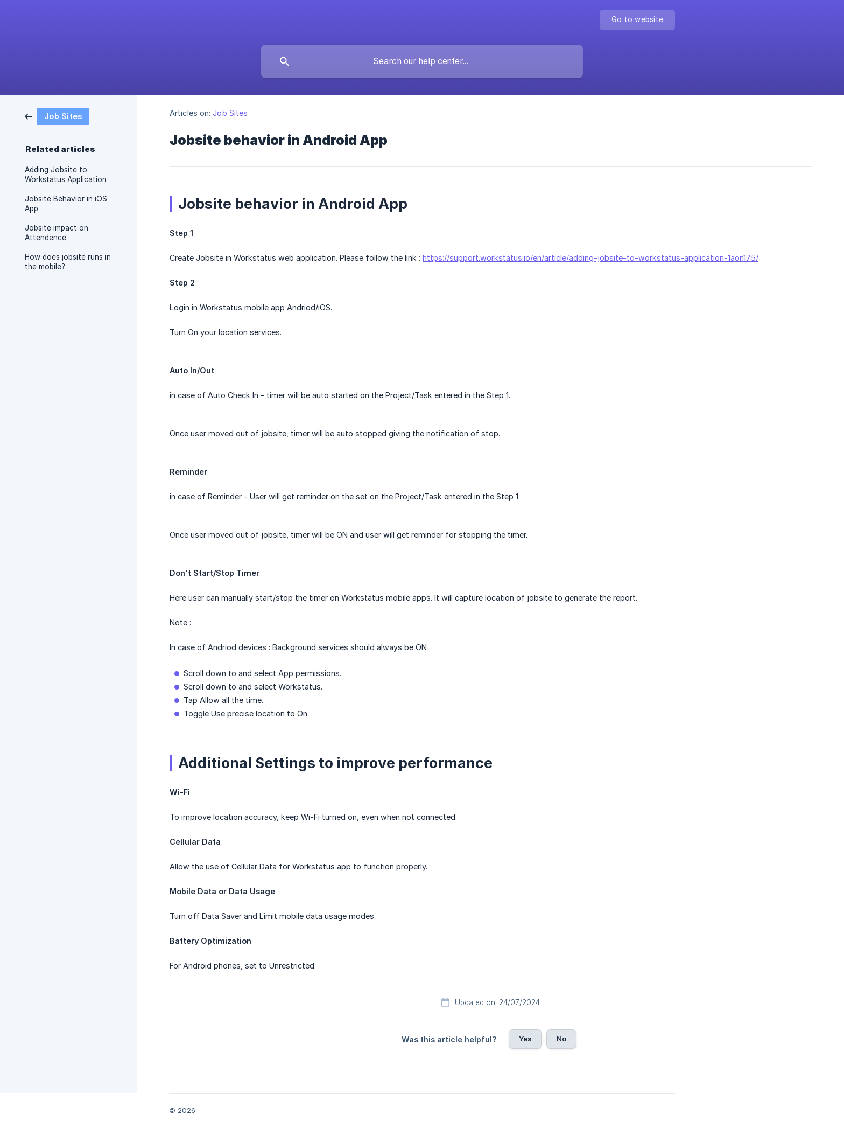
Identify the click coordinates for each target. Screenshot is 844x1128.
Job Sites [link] (230, 112)
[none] (637, 20)
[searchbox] (422, 61)
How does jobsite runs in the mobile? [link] (68, 262)
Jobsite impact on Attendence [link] (56, 233)
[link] (57, 115)
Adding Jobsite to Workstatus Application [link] (66, 174)
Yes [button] (525, 1038)
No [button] (561, 1038)
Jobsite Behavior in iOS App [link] (66, 203)
